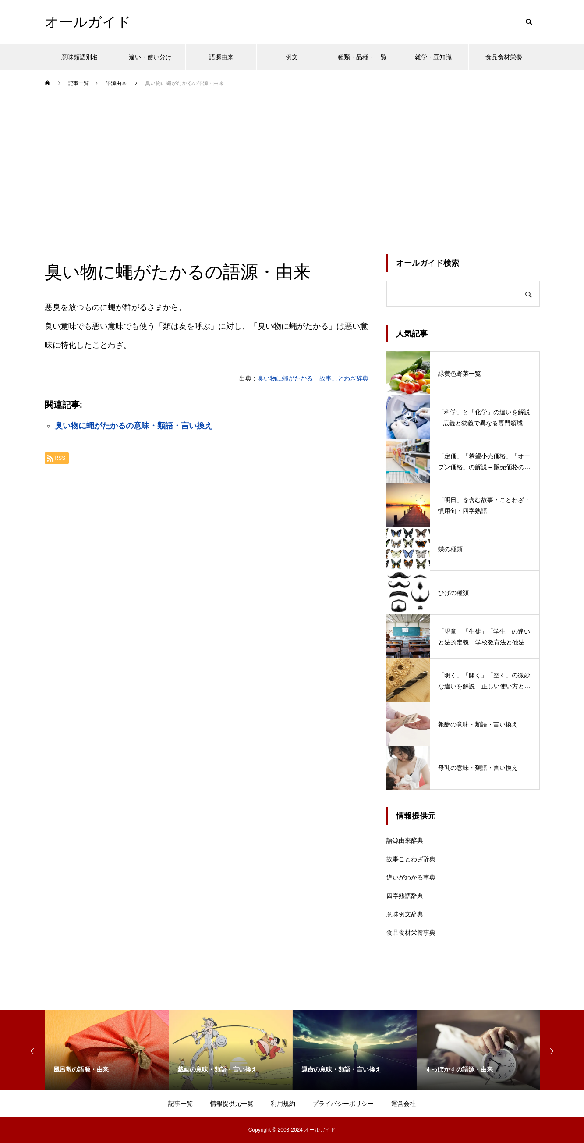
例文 (292, 57)
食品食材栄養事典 (410, 932)
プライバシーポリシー (343, 1103)
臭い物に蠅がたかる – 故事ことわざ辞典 (313, 378)
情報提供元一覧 (231, 1103)
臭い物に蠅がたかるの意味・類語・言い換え (133, 425)
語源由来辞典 (404, 840)
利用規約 (283, 1103)
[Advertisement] (292, 162)
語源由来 (221, 57)
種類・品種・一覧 (362, 57)
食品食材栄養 (503, 57)
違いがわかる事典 (410, 877)
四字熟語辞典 (404, 895)
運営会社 (403, 1103)
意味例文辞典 (404, 914)
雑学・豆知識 (433, 57)
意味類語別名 (79, 57)
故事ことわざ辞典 (410, 858)
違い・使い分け (150, 57)
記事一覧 (180, 1103)
